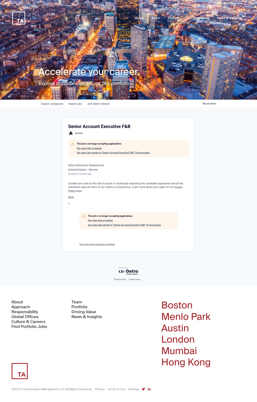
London (178, 339)
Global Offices (25, 316)
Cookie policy (134, 279)
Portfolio (79, 306)
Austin (175, 328)
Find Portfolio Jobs (29, 326)
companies (52, 103)
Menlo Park (185, 317)
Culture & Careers (28, 321)
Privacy (100, 389)
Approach (20, 306)
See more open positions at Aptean (97, 244)
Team (76, 302)
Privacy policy (120, 279)
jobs (75, 103)
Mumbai (179, 351)
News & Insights (86, 316)
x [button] (68, 203)
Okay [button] (71, 197)
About (17, 302)
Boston (177, 305)
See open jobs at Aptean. (89, 148)
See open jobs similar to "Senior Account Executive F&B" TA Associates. (113, 152)
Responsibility (24, 311)
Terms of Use (116, 389)
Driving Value (83, 311)
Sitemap (133, 389)
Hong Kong (186, 362)
